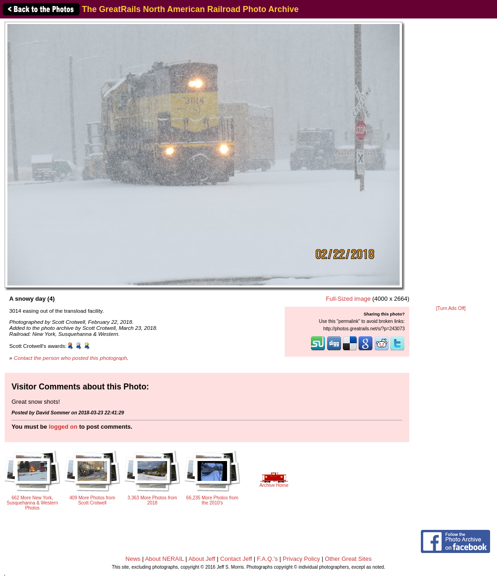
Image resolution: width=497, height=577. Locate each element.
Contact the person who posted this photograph (70, 358)
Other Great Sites (348, 558)
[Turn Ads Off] (451, 308)
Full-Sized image (348, 298)
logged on (63, 426)
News (133, 558)
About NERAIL (164, 558)
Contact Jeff (236, 558)
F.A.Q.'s (267, 558)
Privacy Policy (301, 558)
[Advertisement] (451, 162)
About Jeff (201, 558)
